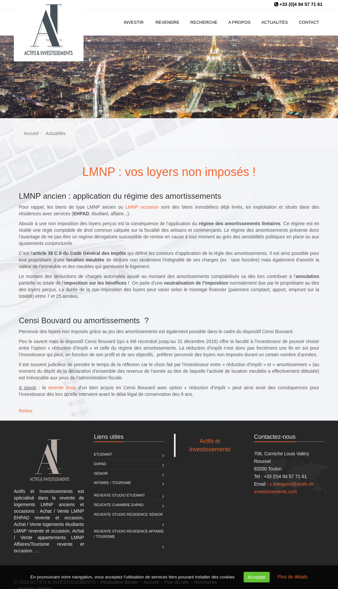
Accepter (257, 577)
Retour (26, 410)
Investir (134, 22)
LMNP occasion (142, 207)
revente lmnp (62, 387)
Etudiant (103, 454)
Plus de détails (293, 576)
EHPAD (100, 464)
